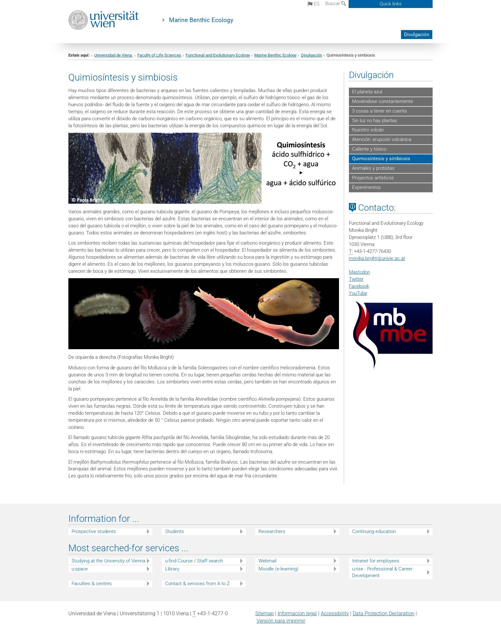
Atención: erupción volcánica (381, 139)
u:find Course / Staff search (194, 561)
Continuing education (374, 531)
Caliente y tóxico (369, 149)
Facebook (359, 286)
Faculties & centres (92, 583)
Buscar (335, 3)
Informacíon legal (297, 613)
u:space (80, 569)
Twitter (356, 279)
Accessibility (335, 613)
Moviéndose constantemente (382, 101)
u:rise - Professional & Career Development (382, 572)
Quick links (391, 4)
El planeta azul (367, 92)
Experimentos (366, 187)
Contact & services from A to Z (197, 583)
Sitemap (264, 613)
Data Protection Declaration (383, 613)
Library (172, 569)
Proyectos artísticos (373, 178)
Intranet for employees (375, 561)
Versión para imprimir (281, 621)
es (314, 4)
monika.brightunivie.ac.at (377, 258)
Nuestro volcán (368, 130)
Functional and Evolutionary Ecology (218, 55)
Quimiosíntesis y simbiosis (381, 158)
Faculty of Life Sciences (159, 55)
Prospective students (94, 531)
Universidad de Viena (113, 55)
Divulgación (416, 34)
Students (174, 531)
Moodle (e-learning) (278, 569)
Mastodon (359, 272)
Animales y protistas (373, 168)
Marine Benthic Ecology (201, 20)
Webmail (267, 561)
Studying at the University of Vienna (108, 561)
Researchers (271, 531)
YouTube (358, 293)
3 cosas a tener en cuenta (379, 111)
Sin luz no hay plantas (374, 120)
